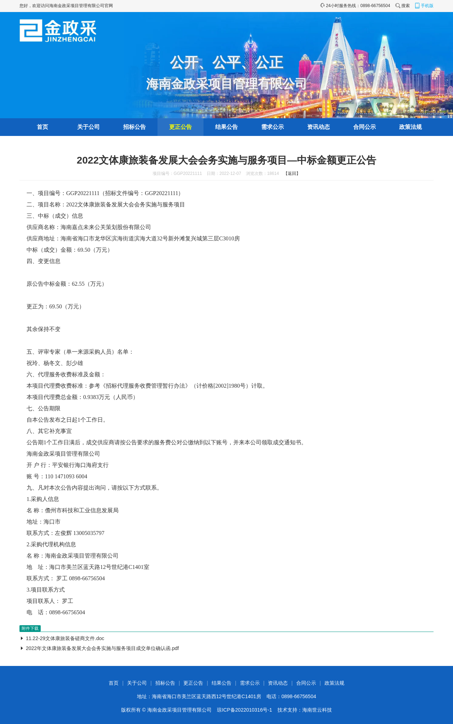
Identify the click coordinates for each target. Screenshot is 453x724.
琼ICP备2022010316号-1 (244, 710)
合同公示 (364, 127)
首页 (42, 127)
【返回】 (291, 173)
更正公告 (180, 127)
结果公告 (226, 127)
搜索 (402, 5)
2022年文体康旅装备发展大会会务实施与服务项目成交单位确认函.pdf (102, 648)
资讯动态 (318, 127)
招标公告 (134, 127)
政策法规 (410, 127)
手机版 (424, 5)
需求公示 (272, 127)
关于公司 (88, 127)
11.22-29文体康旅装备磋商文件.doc (65, 638)
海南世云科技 (317, 710)
